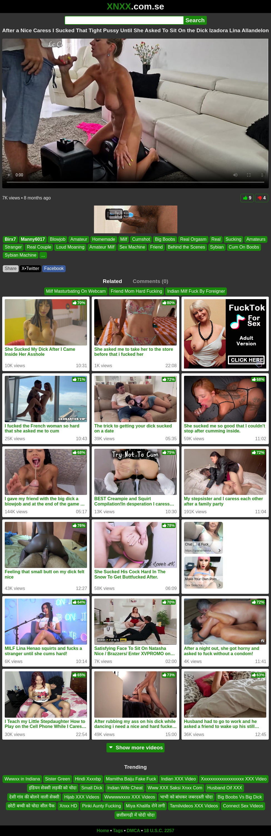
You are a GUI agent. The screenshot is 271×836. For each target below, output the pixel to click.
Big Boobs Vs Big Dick (240, 797)
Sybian (217, 247)
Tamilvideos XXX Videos (194, 806)
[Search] (124, 20)
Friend (156, 247)
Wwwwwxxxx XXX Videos (129, 797)
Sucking (234, 239)
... (43, 255)
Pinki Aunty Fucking (101, 806)
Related (112, 281)
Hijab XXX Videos (81, 797)
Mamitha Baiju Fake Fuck (131, 779)
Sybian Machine (20, 255)
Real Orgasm (193, 239)
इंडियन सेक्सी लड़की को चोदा (52, 788)
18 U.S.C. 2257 (159, 830)
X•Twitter (30, 268)
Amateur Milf (102, 247)
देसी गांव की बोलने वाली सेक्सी (34, 797)
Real (216, 239)
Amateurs (255, 239)
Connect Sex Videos (243, 806)
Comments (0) (150, 281)
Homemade (103, 239)
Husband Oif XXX (224, 788)
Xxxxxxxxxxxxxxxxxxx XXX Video (234, 779)
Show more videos (135, 747)
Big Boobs (165, 239)
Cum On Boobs (244, 247)
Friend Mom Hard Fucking (136, 291)
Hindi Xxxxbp (88, 779)
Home (103, 830)
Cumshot (141, 239)
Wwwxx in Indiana (22, 779)
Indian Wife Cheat (125, 788)
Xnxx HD (68, 806)
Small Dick (92, 788)
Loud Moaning (70, 247)
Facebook (54, 268)
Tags (118, 830)
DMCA (133, 830)
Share (11, 268)
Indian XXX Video (178, 779)
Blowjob (57, 239)
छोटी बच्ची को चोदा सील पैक (31, 806)
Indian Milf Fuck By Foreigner (196, 291)
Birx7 (10, 239)
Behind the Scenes (186, 247)
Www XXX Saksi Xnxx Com (175, 788)
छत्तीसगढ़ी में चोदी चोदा (135, 815)
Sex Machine (132, 247)
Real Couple (39, 247)
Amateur (78, 239)
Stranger (13, 247)
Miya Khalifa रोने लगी (145, 806)
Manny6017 (33, 239)
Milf (123, 239)
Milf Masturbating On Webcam (76, 291)
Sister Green (57, 779)
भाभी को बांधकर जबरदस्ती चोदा (186, 797)
